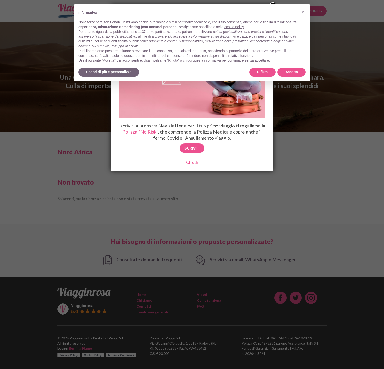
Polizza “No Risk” (140, 132)
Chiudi (192, 162)
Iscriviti (192, 148)
